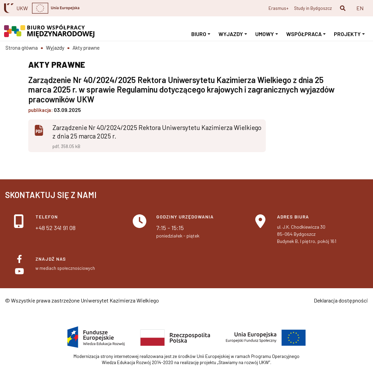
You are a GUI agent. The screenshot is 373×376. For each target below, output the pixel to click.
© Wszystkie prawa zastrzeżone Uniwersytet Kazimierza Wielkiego (82, 300)
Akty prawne (86, 48)
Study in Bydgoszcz (313, 8)
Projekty (347, 34)
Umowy (264, 34)
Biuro (198, 34)
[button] (343, 8)
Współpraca (304, 34)
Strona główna (21, 48)
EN (359, 8)
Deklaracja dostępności (341, 300)
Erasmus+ (279, 8)
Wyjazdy (230, 34)
